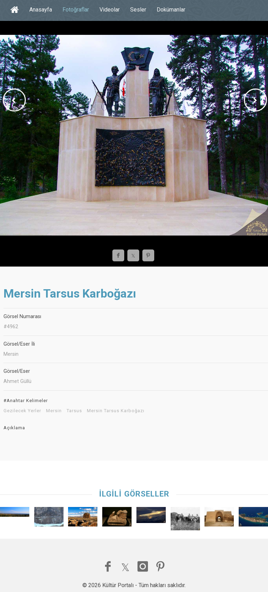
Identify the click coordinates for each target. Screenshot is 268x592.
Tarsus (74, 410)
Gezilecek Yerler (22, 410)
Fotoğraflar (75, 9)
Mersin (54, 410)
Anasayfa (40, 9)
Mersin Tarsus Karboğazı (115, 410)
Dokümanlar (171, 9)
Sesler (138, 9)
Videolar (109, 9)
